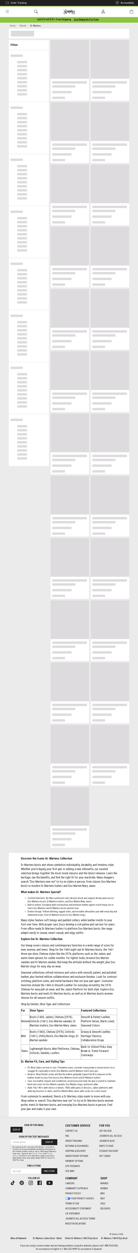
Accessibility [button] (124, 3)
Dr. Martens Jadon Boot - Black (47, 1238)
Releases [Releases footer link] (105, 1208)
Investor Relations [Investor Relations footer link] (75, 1223)
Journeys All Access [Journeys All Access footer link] (110, 1136)
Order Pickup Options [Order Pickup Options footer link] (76, 1156)
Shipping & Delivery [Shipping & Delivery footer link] (75, 1151)
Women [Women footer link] (104, 1188)
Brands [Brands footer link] (104, 1183)
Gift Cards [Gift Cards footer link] (105, 1156)
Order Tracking (15, 3)
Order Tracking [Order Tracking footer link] (73, 1141)
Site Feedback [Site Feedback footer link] (72, 1166)
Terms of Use (37, 1153)
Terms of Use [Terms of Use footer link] (72, 1203)
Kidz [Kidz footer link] (102, 1198)
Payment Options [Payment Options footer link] (74, 1161)
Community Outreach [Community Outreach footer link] (76, 1188)
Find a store (34, 1165)
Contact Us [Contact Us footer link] (71, 1130)
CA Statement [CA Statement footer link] (72, 1213)
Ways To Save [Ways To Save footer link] (106, 1146)
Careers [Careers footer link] (70, 1183)
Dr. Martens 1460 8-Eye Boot (114, 1238)
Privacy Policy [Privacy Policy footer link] (73, 1193)
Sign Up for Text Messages (34, 1136)
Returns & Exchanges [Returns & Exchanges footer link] (77, 1146)
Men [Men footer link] (102, 1193)
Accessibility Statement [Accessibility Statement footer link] (78, 1208)
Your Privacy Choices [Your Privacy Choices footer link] (79, 1198)
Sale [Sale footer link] (102, 1203)
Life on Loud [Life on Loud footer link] (105, 1130)
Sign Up (16, 1129)
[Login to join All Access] (54, 20)
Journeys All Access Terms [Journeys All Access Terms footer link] (80, 1218)
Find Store (49, 1171)
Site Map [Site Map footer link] (70, 1171)
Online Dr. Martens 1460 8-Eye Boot (81, 1238)
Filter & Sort (29, 44)
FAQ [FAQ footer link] (67, 1136)
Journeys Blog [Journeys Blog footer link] (107, 1141)
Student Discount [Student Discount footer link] (108, 1151)
